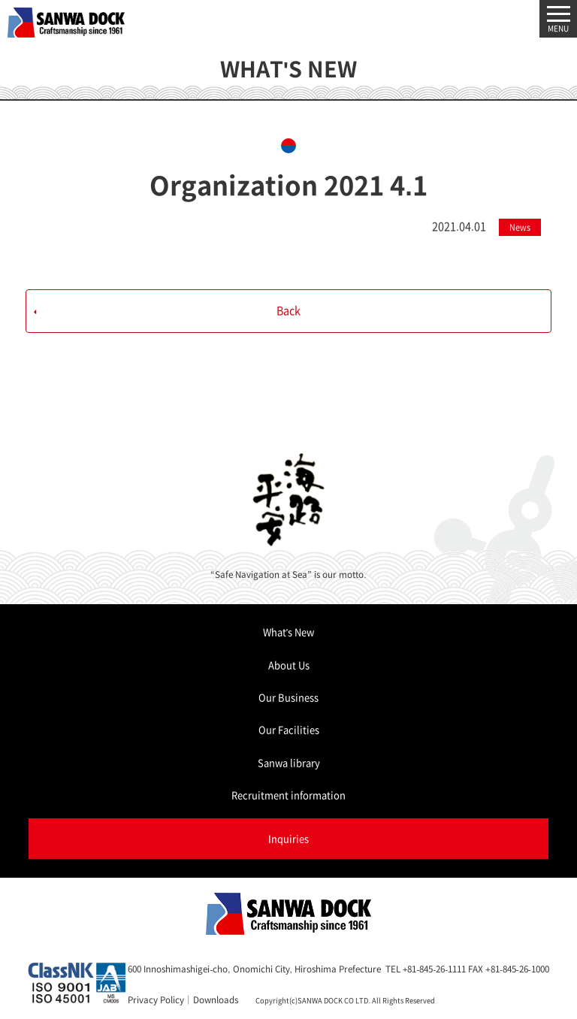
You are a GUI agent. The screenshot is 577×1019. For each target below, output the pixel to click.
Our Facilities (288, 729)
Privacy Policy (156, 999)
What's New (288, 631)
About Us (289, 665)
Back (288, 310)
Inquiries (288, 838)
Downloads (215, 999)
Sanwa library (289, 762)
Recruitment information (288, 795)
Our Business (288, 697)
